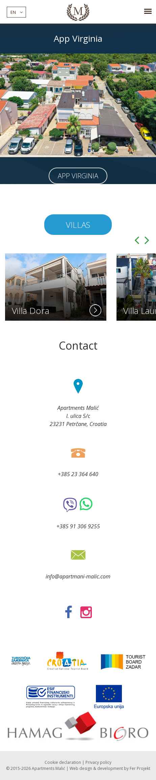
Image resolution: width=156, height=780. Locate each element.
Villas (78, 224)
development (110, 768)
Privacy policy (98, 762)
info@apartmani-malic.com (78, 576)
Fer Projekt (140, 768)
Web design (81, 768)
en (16, 12)
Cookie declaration (63, 762)
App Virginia (78, 175)
